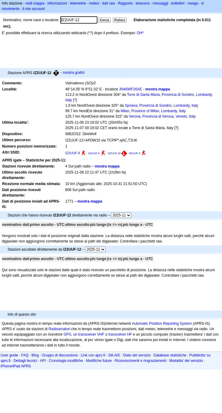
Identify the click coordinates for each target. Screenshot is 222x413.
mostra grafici (74, 72)
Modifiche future (99, 361)
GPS (67, 334)
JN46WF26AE (130, 89)
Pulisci (119, 20)
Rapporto (125, 3)
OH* (140, 33)
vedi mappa (35, 3)
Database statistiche (170, 355)
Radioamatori (59, 329)
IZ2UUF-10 (114, 153)
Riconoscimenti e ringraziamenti (140, 361)
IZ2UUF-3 (134, 153)
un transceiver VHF (88, 334)
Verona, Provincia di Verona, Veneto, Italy (162, 116)
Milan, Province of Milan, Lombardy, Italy (153, 111)
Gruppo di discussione (60, 355)
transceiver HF (120, 334)
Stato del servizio (136, 355)
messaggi (160, 3)
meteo (94, 3)
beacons (142, 3)
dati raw (108, 3)
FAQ (24, 355)
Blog (35, 355)
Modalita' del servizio (186, 361)
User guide (9, 355)
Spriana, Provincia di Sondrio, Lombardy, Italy (161, 105)
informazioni (57, 3)
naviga (193, 3)
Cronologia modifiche (66, 361)
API (43, 361)
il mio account (34, 9)
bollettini (177, 3)
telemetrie (78, 3)
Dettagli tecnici (25, 361)
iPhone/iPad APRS (16, 366)
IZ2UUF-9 (72, 153)
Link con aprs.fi (93, 355)
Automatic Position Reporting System (162, 323)
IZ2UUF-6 (94, 153)
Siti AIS (114, 355)
